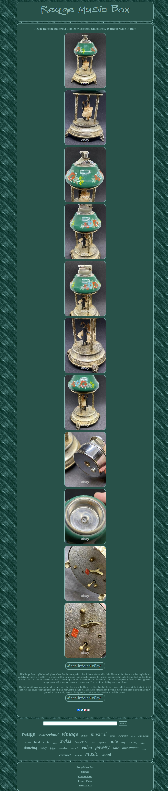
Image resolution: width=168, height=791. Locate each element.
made (84, 735)
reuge (28, 734)
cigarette (123, 735)
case (93, 742)
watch (74, 748)
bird (37, 742)
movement (130, 748)
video (87, 747)
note (114, 741)
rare (116, 748)
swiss (65, 741)
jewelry (102, 747)
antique (78, 755)
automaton (143, 736)
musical (98, 734)
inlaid (144, 749)
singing (132, 742)
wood (106, 754)
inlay (52, 748)
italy (43, 748)
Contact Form (85, 776)
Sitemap (85, 772)
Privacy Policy (85, 781)
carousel (65, 755)
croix (46, 742)
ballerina (81, 742)
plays (133, 736)
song (123, 743)
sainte (55, 743)
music (91, 754)
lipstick (102, 742)
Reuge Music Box (85, 767)
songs (112, 736)
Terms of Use (85, 785)
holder (28, 742)
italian (142, 743)
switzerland (48, 734)
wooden (63, 748)
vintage (70, 734)
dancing (30, 748)
